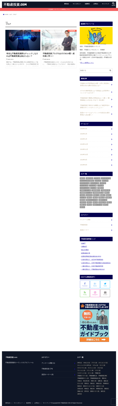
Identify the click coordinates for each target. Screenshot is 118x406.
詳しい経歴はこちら (87, 63)
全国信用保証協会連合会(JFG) (91, 256)
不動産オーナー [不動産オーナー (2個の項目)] (85, 190)
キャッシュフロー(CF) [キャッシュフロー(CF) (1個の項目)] (87, 180)
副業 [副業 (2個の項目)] (103, 195)
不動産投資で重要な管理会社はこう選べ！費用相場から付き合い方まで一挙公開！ (94, 99)
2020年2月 (83, 134)
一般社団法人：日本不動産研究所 (92, 266)
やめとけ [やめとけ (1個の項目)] (89, 178)
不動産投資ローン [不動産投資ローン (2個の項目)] (85, 192)
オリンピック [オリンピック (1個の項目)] (105, 178)
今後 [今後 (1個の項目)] (82, 195)
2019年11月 (84, 149)
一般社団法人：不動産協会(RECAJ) (93, 269)
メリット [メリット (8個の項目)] (93, 185)
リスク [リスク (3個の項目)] (100, 185)
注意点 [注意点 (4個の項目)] (83, 202)
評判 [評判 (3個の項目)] (89, 204)
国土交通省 (85, 250)
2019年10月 (84, 154)
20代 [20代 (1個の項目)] (82, 178)
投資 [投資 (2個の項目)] (82, 200)
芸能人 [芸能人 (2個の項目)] (83, 204)
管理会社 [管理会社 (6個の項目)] (102, 202)
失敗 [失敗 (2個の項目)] (95, 197)
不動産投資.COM (15, 4)
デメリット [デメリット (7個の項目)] (94, 183)
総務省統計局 (85, 253)
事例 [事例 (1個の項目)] (107, 192)
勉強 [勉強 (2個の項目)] (109, 195)
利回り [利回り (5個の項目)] (96, 195)
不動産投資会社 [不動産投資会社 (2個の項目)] (98, 192)
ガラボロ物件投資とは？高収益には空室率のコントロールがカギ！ (94, 92)
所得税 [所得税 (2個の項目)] (108, 197)
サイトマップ (105, 3)
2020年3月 (83, 128)
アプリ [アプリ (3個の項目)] (97, 178)
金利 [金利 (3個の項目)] (82, 207)
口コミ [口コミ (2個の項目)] (83, 197)
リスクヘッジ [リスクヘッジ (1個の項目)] (84, 188)
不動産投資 (83, 225)
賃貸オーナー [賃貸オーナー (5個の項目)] (97, 204)
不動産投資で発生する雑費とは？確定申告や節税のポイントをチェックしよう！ (94, 106)
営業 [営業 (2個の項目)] (89, 197)
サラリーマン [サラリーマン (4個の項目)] (84, 183)
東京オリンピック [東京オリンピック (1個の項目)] (91, 200)
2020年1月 (83, 139)
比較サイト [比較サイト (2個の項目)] (103, 200)
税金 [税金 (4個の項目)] (95, 202)
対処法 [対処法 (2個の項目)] (101, 197)
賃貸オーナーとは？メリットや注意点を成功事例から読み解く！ (94, 114)
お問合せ (95, 3)
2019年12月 (84, 144)
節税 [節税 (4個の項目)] (109, 202)
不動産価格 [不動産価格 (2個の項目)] (96, 190)
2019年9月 (83, 159)
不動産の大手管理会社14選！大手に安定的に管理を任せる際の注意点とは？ (95, 84)
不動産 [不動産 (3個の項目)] (100, 188)
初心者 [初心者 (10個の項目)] (89, 195)
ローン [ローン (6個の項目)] (93, 188)
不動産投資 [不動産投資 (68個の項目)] (105, 190)
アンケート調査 (85, 219)
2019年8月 (83, 165)
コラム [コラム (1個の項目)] (98, 180)
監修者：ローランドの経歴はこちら (59, 9)
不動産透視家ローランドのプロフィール (19, 362)
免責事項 (87, 3)
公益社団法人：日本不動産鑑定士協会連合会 (96, 263)
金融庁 (83, 243)
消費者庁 (84, 246)
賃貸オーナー (84, 230)
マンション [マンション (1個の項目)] (84, 185)
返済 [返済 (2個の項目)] (106, 204)
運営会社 (66, 3)
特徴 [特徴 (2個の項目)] (89, 202)
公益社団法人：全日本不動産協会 (92, 259)
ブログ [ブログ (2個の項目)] (102, 183)
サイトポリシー (77, 3)
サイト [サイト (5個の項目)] (105, 180)
